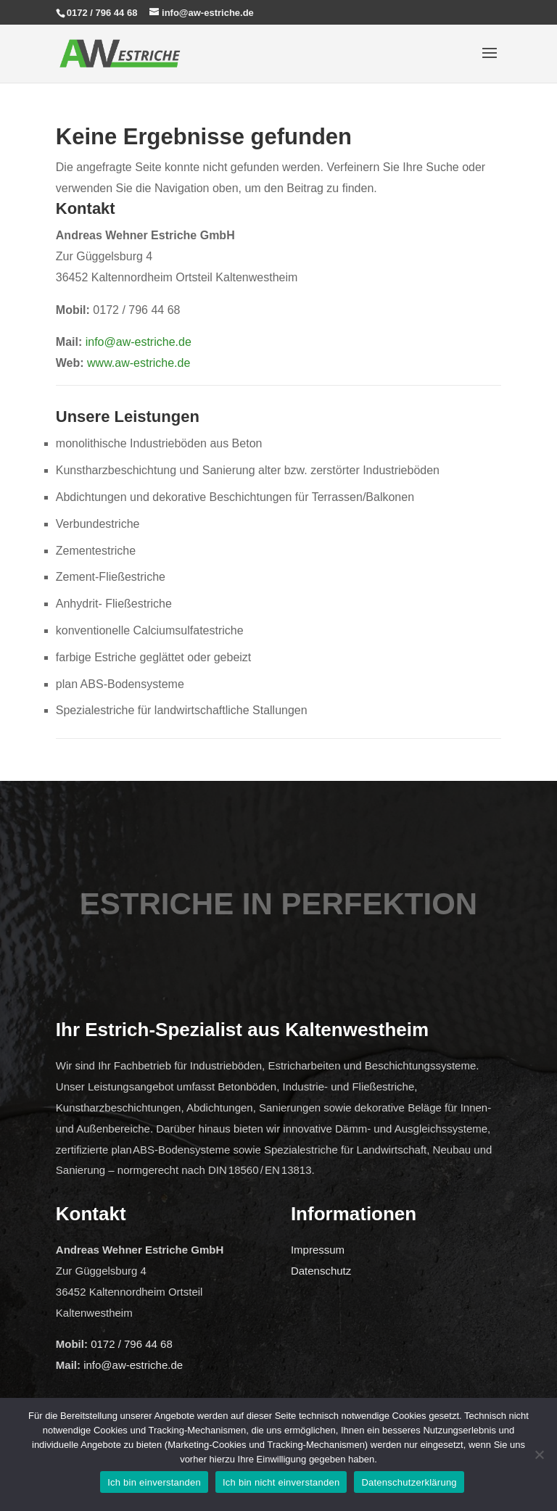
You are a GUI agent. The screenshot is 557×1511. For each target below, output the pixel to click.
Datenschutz (321, 1270)
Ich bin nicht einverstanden (281, 1482)
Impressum (317, 1249)
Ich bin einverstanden (154, 1482)
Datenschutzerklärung (408, 1482)
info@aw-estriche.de (138, 342)
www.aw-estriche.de (138, 363)
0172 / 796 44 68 (102, 12)
